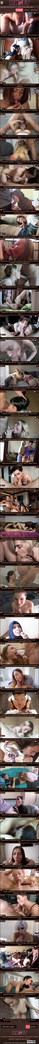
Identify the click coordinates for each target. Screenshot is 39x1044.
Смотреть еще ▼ (8, 1027)
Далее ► (34, 1027)
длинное (34, 10)
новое (26, 10)
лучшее (19, 10)
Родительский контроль (22, 1039)
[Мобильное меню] (1, 2)
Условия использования (16, 1036)
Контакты (4, 1036)
